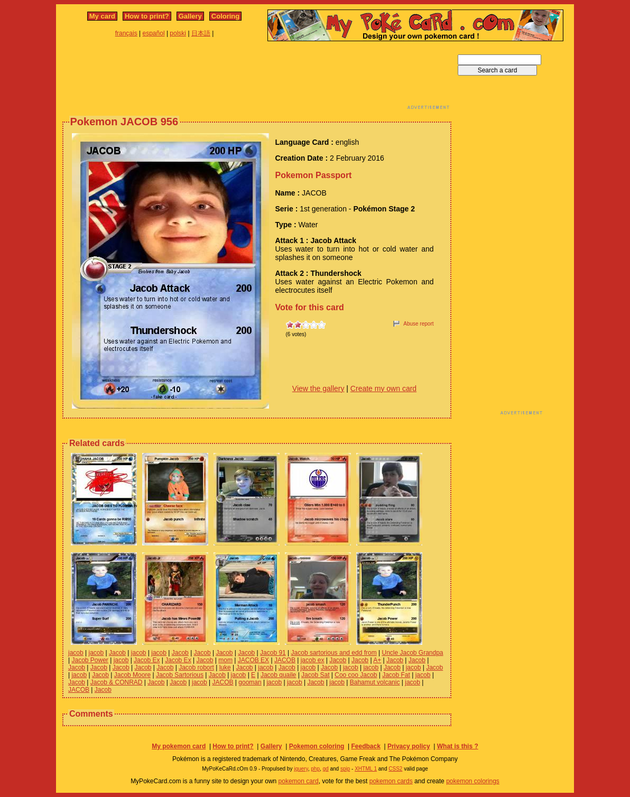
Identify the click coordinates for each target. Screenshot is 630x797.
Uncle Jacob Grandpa (412, 652)
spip (345, 769)
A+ (377, 660)
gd (326, 769)
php (315, 769)
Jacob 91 (273, 652)
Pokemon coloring (317, 746)
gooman (249, 682)
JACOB (284, 660)
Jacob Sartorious (179, 675)
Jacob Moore (132, 675)
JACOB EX (253, 660)
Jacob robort (196, 667)
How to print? (147, 16)
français (126, 33)
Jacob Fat (396, 675)
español (154, 33)
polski (178, 33)
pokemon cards (391, 781)
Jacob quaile (278, 675)
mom (225, 660)
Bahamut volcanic (375, 682)
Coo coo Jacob (356, 675)
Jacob (117, 652)
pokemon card (299, 781)
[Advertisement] (256, 78)
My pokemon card (179, 746)
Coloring (225, 16)
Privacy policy (408, 746)
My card (102, 16)
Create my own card (383, 388)
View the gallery (318, 388)
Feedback (365, 746)
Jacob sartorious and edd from (334, 652)
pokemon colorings (472, 781)
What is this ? (457, 746)
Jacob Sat (315, 675)
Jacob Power (89, 660)
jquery (301, 769)
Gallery (190, 16)
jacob (76, 652)
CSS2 (395, 769)
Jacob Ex (147, 660)
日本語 (200, 33)
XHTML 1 (366, 769)
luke (225, 667)
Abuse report (418, 324)
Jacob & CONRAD (116, 682)
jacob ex (313, 660)
